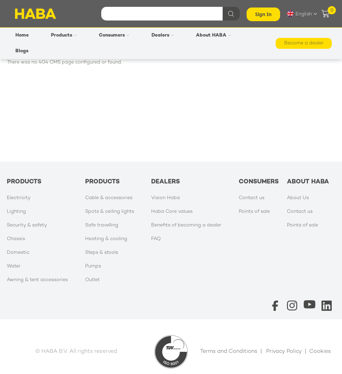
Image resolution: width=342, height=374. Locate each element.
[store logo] (35, 14)
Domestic (18, 252)
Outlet (92, 279)
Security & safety (27, 225)
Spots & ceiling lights (109, 211)
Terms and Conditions (229, 352)
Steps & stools (101, 252)
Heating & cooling (106, 238)
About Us (298, 197)
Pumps (93, 266)
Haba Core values (172, 211)
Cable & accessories (108, 197)
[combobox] (169, 13)
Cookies (320, 352)
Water (14, 266)
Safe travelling (101, 225)
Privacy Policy (284, 352)
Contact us (251, 197)
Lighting (16, 211)
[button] (302, 14)
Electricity (18, 197)
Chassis (16, 238)
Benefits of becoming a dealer (186, 225)
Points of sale (254, 211)
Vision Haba (165, 197)
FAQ (156, 238)
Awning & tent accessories (37, 279)
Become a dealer (304, 43)
